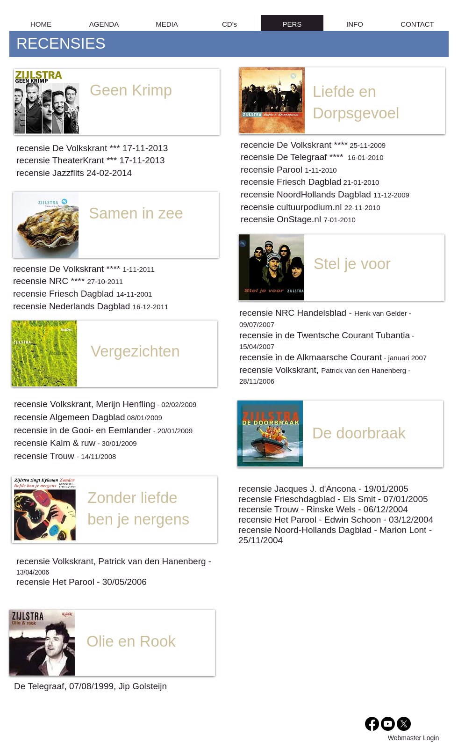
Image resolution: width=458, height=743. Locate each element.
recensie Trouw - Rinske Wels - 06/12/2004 (323, 509)
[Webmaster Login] (413, 738)
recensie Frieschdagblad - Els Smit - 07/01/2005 (333, 499)
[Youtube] (388, 724)
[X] (404, 724)
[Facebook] (372, 724)
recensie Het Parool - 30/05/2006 (81, 582)
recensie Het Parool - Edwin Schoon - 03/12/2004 (335, 519)
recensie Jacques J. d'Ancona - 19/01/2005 (323, 489)
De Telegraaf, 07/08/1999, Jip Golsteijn (90, 686)
